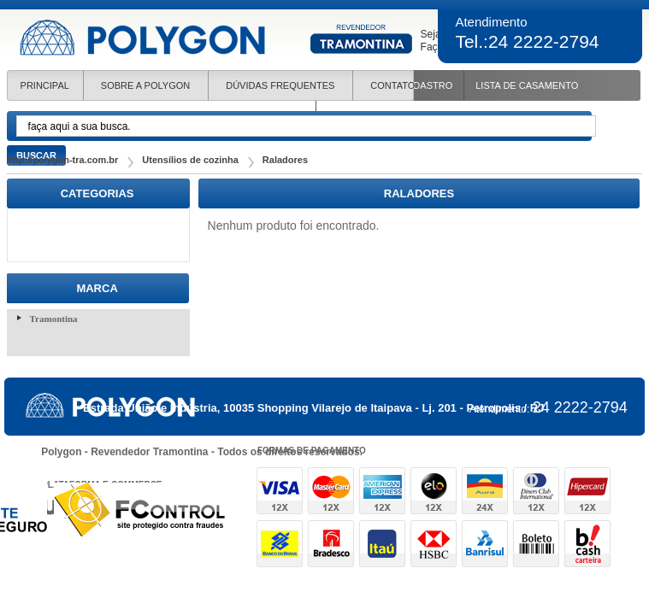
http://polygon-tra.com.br (63, 160)
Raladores (285, 160)
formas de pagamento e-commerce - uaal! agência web (434, 517)
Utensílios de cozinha (190, 160)
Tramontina (54, 318)
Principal (45, 85)
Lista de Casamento (526, 85)
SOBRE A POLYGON (145, 85)
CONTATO (392, 85)
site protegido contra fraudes (140, 509)
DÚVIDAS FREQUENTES (280, 85)
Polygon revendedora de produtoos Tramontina (217, 38)
